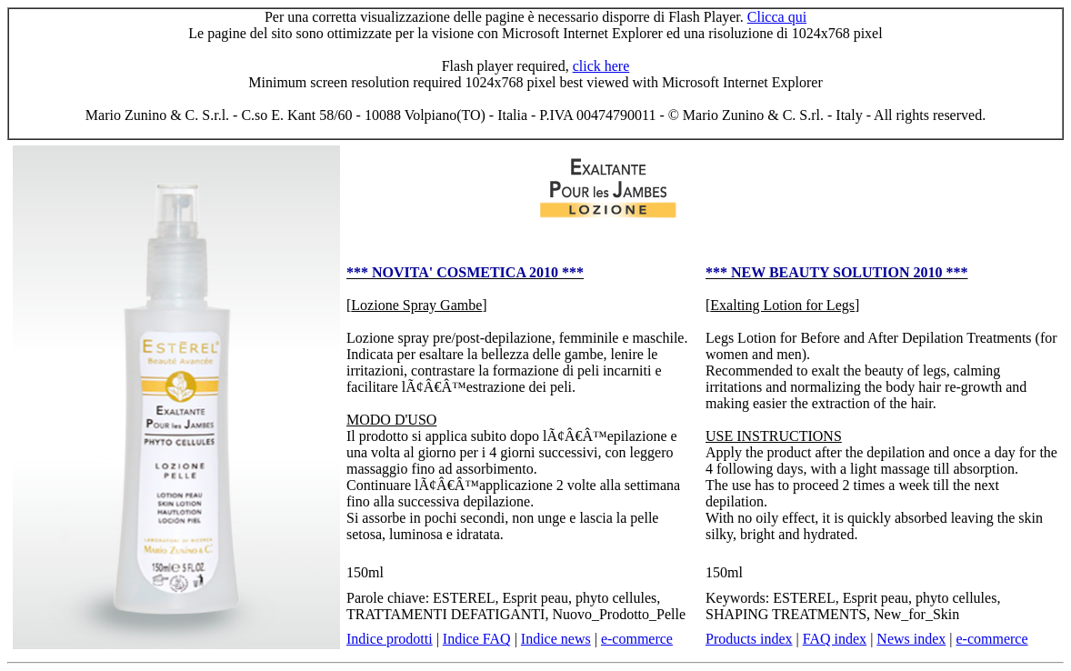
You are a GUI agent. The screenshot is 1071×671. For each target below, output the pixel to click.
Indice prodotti (389, 638)
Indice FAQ (477, 638)
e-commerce (637, 638)
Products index (749, 638)
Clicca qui (776, 17)
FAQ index (834, 638)
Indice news (556, 638)
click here (601, 66)
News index (911, 638)
